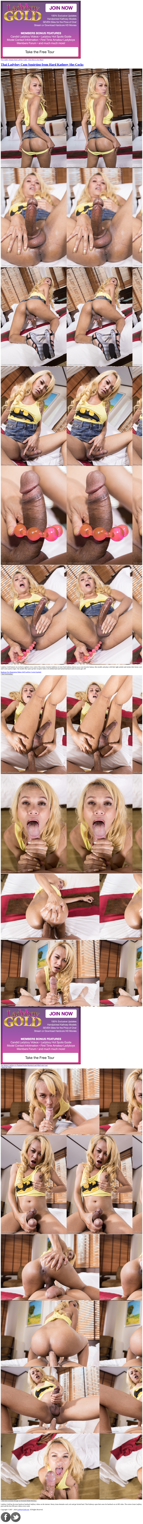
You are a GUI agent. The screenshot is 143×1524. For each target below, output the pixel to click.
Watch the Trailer (6, 1067)
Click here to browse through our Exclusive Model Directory (19, 1501)
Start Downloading (7, 674)
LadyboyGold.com (23, 1509)
